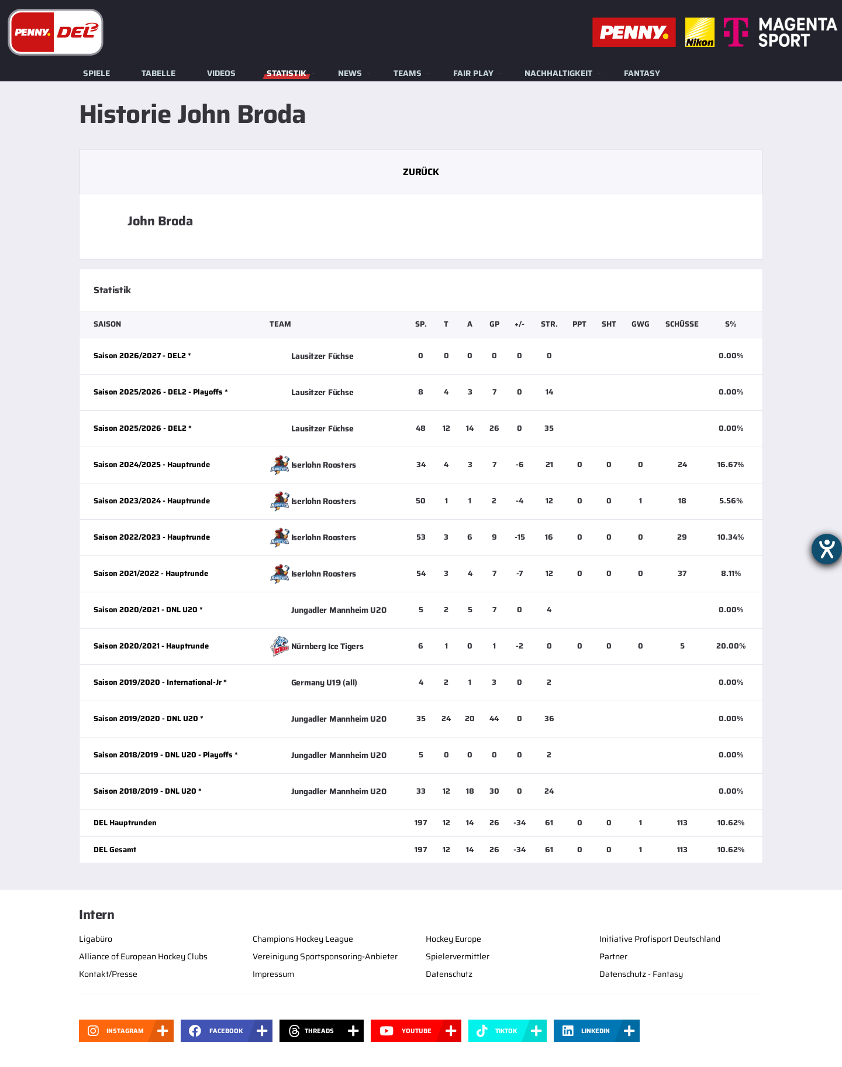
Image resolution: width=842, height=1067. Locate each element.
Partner (613, 956)
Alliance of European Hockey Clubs (143, 956)
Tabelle (158, 73)
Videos (221, 73)
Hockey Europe (453, 938)
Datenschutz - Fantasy (641, 973)
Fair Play (473, 73)
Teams (408, 73)
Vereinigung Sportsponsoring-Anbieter (325, 956)
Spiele (96, 73)
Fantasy (642, 73)
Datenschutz (449, 973)
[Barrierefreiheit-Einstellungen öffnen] (827, 549)
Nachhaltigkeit (558, 73)
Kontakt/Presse (108, 973)
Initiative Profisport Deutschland (659, 938)
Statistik (286, 73)
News (350, 73)
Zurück (421, 171)
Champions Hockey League (303, 938)
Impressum (273, 973)
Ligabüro (95, 938)
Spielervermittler (457, 956)
